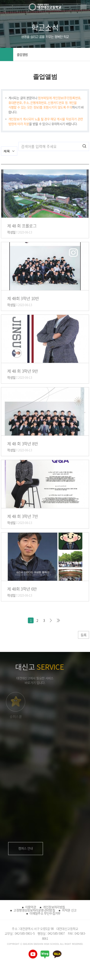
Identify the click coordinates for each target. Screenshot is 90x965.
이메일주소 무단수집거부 (45, 913)
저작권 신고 (69, 910)
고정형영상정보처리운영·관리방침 (34, 910)
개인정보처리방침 (54, 906)
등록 (84, 634)
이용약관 (30, 906)
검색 (84, 146)
